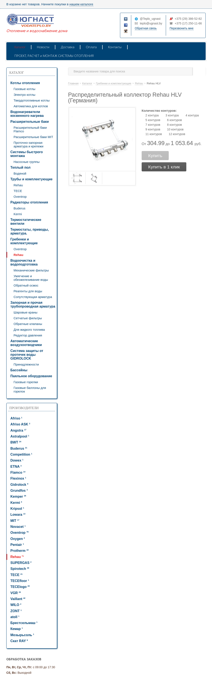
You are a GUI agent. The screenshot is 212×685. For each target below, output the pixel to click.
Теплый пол (20, 167)
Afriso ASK (20, 424)
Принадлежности (26, 364)
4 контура (192, 115)
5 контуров (152, 120)
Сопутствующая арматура (33, 297)
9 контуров (152, 129)
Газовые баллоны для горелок (30, 389)
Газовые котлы (24, 89)
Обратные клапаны (28, 324)
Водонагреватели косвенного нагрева (27, 113)
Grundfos (19, 490)
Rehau (18, 185)
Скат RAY (19, 641)
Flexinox (18, 478)
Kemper (18, 496)
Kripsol (17, 508)
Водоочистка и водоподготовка (24, 262)
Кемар (16, 629)
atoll (14, 617)
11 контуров (153, 134)
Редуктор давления (28, 335)
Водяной (20, 173)
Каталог (19, 47)
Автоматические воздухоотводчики (26, 343)
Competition (21, 454)
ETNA (15, 466)
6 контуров (174, 120)
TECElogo (20, 587)
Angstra (18, 430)
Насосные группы (26, 162)
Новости (43, 47)
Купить (155, 155)
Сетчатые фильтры (28, 318)
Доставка (67, 47)
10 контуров (175, 129)
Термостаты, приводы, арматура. (29, 231)
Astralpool (19, 436)
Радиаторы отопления (29, 202)
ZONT (16, 611)
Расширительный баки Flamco (30, 129)
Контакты (115, 47)
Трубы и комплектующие (31, 179)
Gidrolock (19, 484)
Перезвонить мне (182, 28)
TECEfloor (19, 581)
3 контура (172, 115)
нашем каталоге (81, 4)
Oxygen (17, 539)
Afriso (16, 418)
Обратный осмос (26, 285)
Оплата (91, 47)
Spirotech (19, 569)
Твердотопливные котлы (32, 100)
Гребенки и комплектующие (24, 241)
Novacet (18, 526)
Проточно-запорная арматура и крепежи (28, 144)
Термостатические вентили (25, 221)
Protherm (19, 550)
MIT (14, 521)
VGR (15, 593)
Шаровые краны (25, 312)
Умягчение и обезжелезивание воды (31, 277)
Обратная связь (146, 28)
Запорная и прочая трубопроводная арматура (32, 304)
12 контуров (177, 134)
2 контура (152, 115)
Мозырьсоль (22, 635)
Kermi (18, 214)
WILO (15, 605)
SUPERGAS (20, 563)
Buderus (19, 208)
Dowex (16, 460)
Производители (24, 408)
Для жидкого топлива (29, 329)
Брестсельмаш (24, 623)
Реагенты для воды (28, 291)
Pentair (17, 545)
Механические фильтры (31, 270)
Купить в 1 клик (164, 166)
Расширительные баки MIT (33, 137)
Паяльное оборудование (31, 376)
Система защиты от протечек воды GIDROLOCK (26, 354)
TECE (18, 191)
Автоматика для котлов (31, 106)
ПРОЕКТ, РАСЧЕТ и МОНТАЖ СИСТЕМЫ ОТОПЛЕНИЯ (54, 55)
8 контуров (174, 124)
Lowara (17, 514)
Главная (73, 83)
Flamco (17, 472)
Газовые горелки (26, 382)
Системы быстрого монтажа (26, 154)
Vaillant (17, 599)
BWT (15, 442)
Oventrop (20, 196)
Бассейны (18, 370)
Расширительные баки (29, 121)
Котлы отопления (25, 83)
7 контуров (152, 124)
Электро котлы (24, 94)
